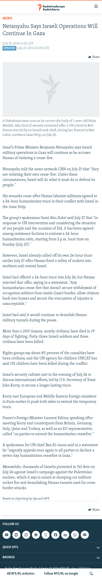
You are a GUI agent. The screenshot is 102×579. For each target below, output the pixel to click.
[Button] (94, 57)
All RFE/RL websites (21, 573)
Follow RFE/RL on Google (61, 573)
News (7, 19)
